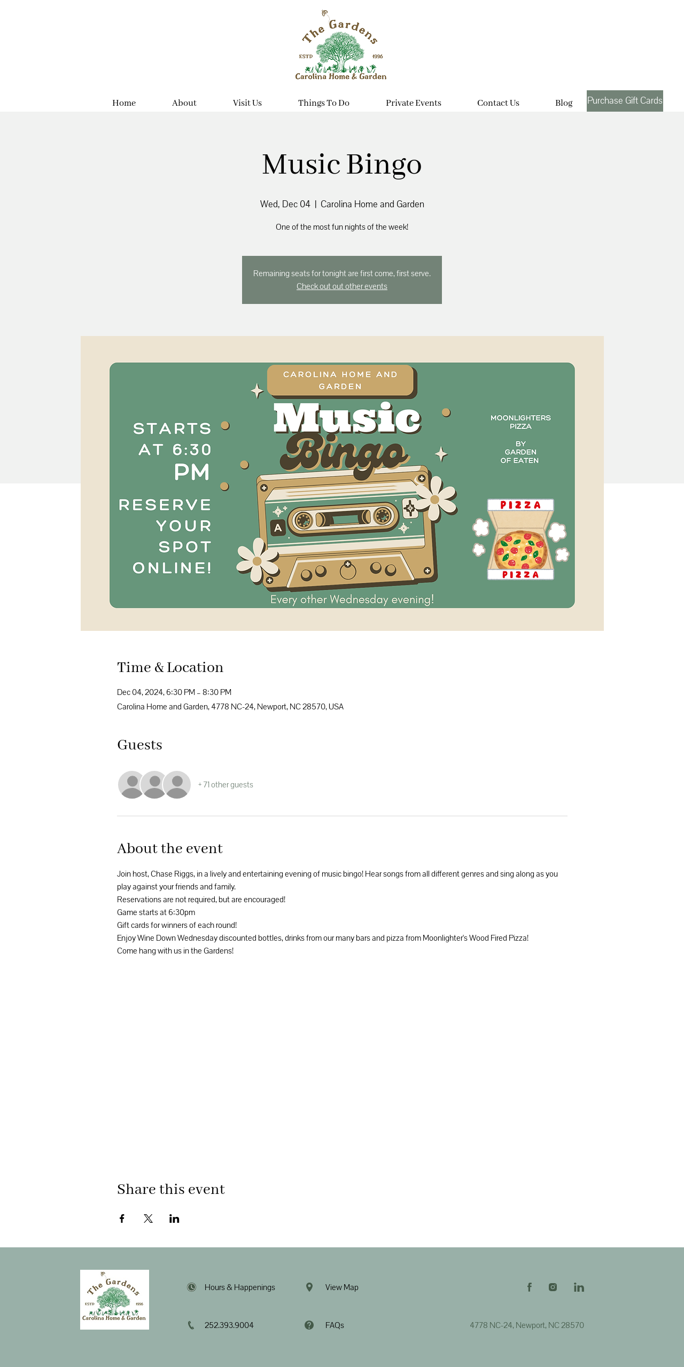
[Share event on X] (148, 1218)
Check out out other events (342, 286)
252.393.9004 (229, 1325)
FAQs (334, 1325)
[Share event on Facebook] (122, 1218)
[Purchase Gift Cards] (625, 101)
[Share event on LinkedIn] (174, 1218)
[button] (247, 99)
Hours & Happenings (240, 1287)
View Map (342, 1287)
